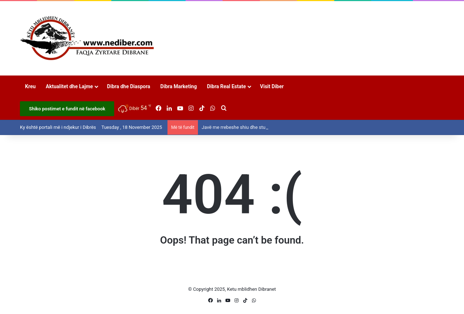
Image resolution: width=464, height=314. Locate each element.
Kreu (30, 86)
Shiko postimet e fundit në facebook (67, 108)
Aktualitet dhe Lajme (69, 86)
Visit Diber (271, 86)
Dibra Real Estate (226, 86)
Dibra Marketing (178, 86)
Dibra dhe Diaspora (128, 86)
